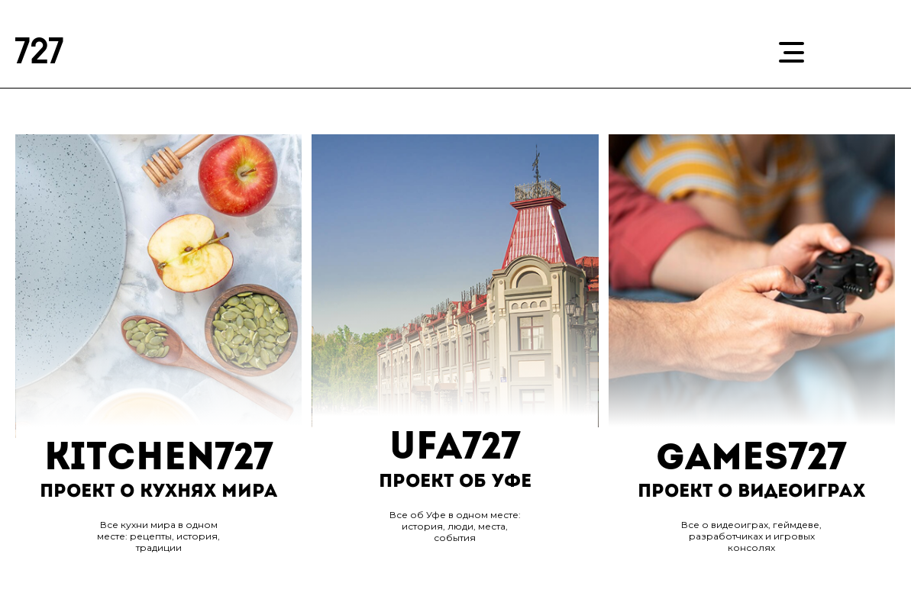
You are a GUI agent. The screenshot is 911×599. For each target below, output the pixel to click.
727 (40, 54)
